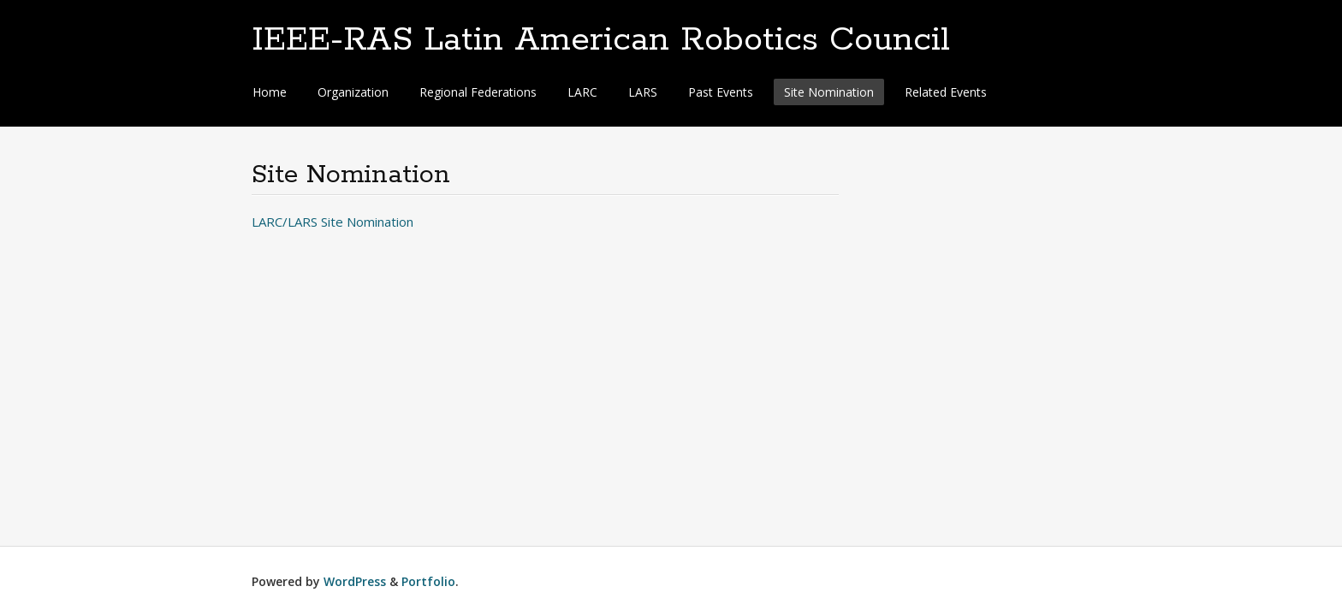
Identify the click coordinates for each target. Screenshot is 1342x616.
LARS (642, 92)
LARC (582, 92)
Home (269, 92)
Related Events (946, 92)
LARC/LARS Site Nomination (332, 221)
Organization (353, 92)
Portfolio (428, 581)
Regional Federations (478, 92)
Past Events (720, 92)
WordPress (355, 581)
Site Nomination (829, 92)
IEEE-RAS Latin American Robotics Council (601, 40)
